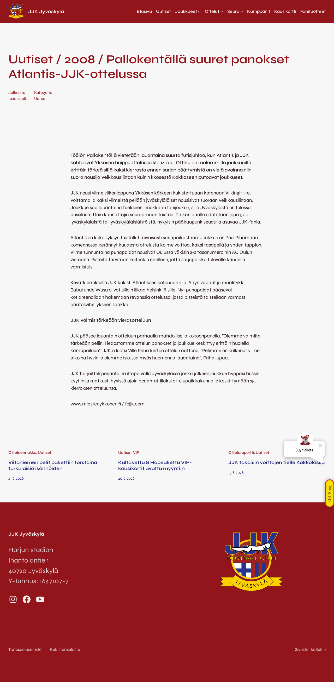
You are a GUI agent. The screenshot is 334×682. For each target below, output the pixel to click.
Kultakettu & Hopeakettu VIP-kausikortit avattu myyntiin (155, 465)
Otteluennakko (22, 452)
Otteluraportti (241, 452)
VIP (136, 452)
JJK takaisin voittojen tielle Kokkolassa (276, 462)
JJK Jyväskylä (46, 11)
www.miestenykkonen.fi (95, 404)
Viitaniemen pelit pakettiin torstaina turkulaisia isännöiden (52, 465)
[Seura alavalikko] (235, 11)
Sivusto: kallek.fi (310, 649)
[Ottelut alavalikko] (214, 11)
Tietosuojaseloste (24, 649)
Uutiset (40, 98)
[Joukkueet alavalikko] (188, 11)
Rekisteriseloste (65, 649)
